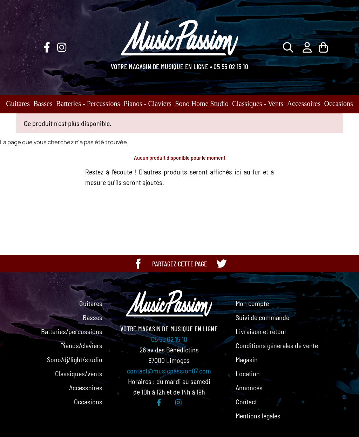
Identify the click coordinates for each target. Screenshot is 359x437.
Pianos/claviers (81, 345)
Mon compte (252, 303)
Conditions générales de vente (277, 345)
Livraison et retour (261, 331)
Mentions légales (258, 415)
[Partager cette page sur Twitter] (221, 264)
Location (248, 373)
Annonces (249, 387)
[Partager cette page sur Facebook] (138, 264)
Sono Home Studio (201, 103)
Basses (42, 103)
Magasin (247, 359)
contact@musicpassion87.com (169, 370)
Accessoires (304, 103)
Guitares (18, 103)
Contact (246, 401)
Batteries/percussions (71, 331)
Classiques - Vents (257, 103)
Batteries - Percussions (88, 103)
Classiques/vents (78, 373)
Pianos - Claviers (148, 103)
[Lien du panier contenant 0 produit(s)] (323, 47)
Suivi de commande (262, 317)
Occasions (338, 103)
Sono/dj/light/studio (74, 359)
